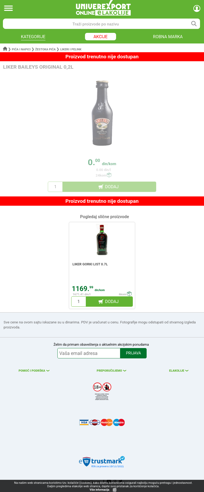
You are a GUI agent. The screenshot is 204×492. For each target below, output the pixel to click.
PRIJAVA (133, 353)
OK (114, 490)
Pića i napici (21, 49)
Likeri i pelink (71, 49)
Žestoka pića (45, 49)
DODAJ (111, 186)
